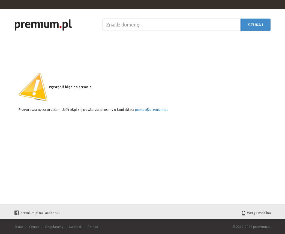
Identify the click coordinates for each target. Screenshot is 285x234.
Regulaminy (54, 227)
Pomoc (93, 227)
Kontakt (75, 227)
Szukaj (255, 24)
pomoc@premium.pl (151, 109)
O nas (18, 227)
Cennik (34, 227)
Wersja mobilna (256, 213)
